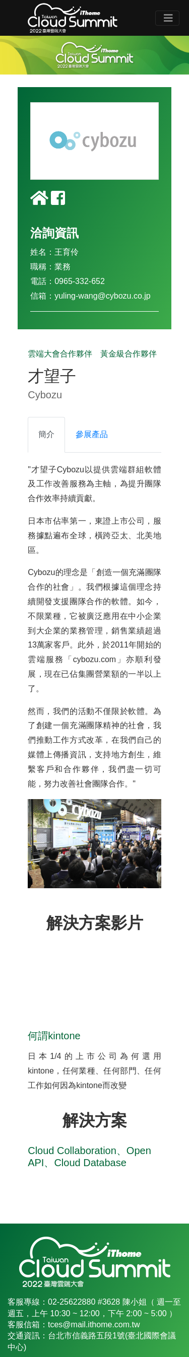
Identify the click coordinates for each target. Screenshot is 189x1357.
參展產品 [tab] (92, 434)
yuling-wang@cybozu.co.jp (102, 296)
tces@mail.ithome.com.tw (94, 1324)
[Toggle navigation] (167, 18)
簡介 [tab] (46, 434)
